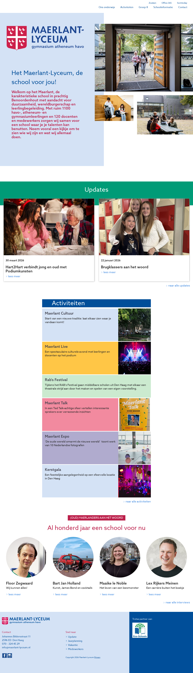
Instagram (9, 655)
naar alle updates (179, 286)
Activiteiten (126, 7)
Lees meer (14, 276)
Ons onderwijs (107, 7)
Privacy (97, 657)
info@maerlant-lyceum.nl (16, 647)
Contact (182, 7)
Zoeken (152, 2)
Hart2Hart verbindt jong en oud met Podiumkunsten (36, 269)
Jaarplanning (75, 641)
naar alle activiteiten (138, 502)
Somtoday (182, 2)
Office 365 (167, 2)
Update (72, 637)
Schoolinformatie (163, 7)
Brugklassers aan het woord (124, 267)
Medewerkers (75, 649)
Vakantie (73, 645)
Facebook (4, 655)
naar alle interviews (178, 602)
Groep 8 (143, 7)
